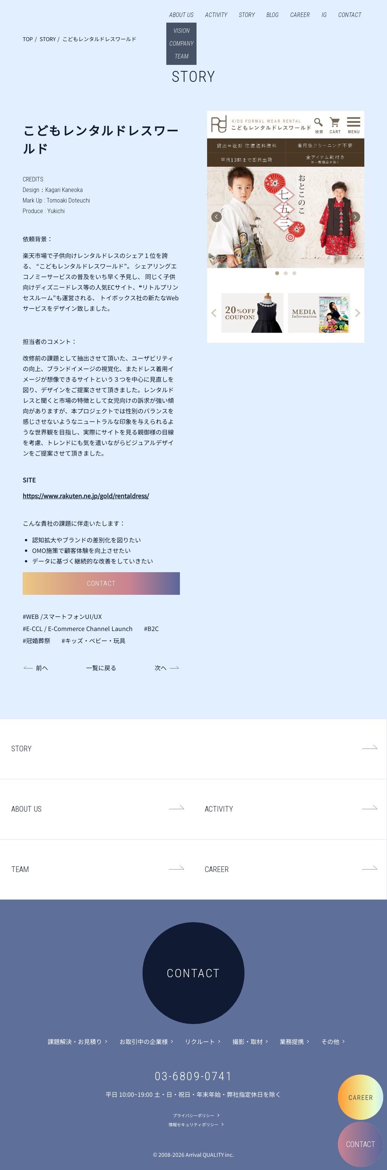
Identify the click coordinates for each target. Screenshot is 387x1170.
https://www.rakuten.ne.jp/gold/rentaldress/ (86, 495)
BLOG (272, 14)
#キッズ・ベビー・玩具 (93, 640)
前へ (42, 667)
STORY (247, 14)
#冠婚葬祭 (36, 640)
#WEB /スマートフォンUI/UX (62, 616)
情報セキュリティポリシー (193, 1124)
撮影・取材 (247, 1041)
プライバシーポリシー (193, 1115)
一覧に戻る (101, 667)
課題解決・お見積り (75, 1041)
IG (324, 14)
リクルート (200, 1041)
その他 (330, 1041)
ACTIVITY (216, 14)
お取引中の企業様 (143, 1041)
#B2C (151, 628)
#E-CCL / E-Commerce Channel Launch (78, 628)
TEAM (20, 869)
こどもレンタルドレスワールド (99, 39)
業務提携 (292, 1041)
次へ (161, 667)
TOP (28, 39)
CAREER (300, 14)
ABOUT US (181, 14)
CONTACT (349, 14)
